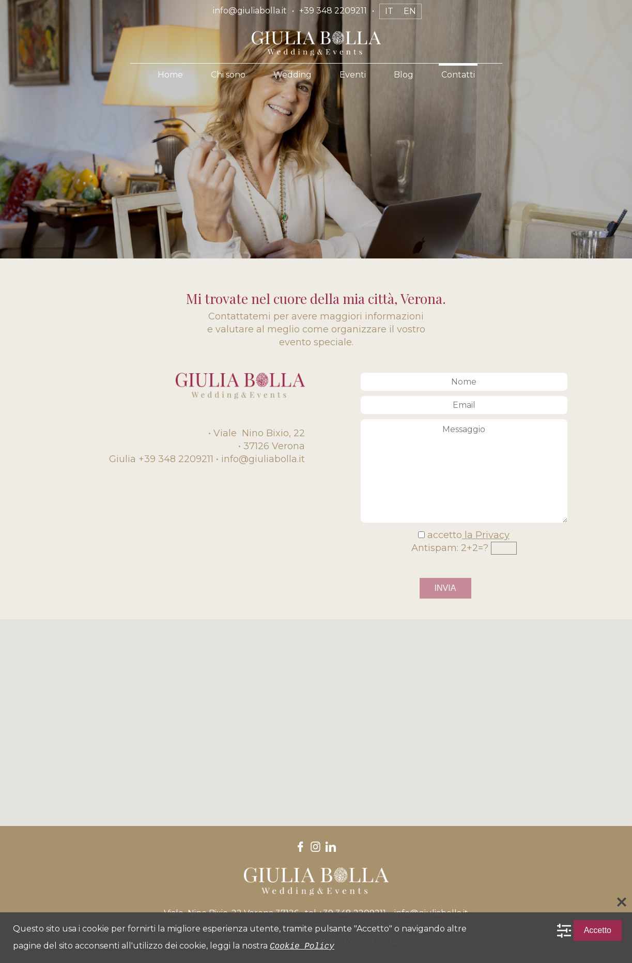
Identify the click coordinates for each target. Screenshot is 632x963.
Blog (403, 75)
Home (170, 75)
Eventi (353, 75)
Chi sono (228, 75)
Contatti (458, 75)
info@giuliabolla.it (250, 11)
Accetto (597, 930)
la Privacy (486, 535)
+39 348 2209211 (333, 11)
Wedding (292, 75)
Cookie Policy (302, 946)
